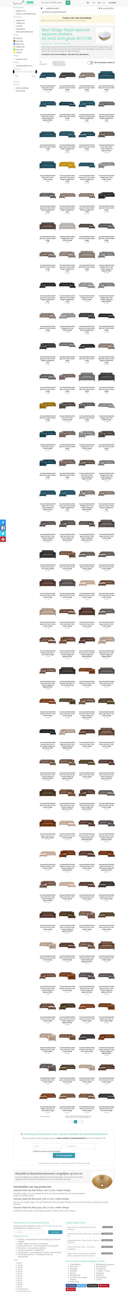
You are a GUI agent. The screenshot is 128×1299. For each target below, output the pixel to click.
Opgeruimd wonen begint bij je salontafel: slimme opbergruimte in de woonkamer (90, 1254)
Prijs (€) (16, 69)
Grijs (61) (19, 38)
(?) (114, 62)
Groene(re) (30, 2)
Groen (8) (19, 50)
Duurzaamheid (101, 1267)
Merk (16, 56)
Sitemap (73, 1273)
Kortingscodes (101, 1269)
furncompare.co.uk (24, 1291)
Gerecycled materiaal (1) (24, 32)
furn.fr (20, 1263)
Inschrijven (55, 1232)
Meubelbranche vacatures (105, 1264)
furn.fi (20, 1287)
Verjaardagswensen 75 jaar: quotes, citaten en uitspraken (90, 1241)
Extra (16, 85)
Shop (16, 62)
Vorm (16, 82)
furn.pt (20, 1282)
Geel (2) (19, 52)
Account (102, 3)
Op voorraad (20, 91)
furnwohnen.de (23, 1289)
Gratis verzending (22, 88)
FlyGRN (20, 1244)
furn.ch (20, 1278)
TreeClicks (21, 1239)
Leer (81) (19, 26)
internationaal (38, 1250)
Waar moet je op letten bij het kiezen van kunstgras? (90, 1228)
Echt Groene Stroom (25, 1246)
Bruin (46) (19, 41)
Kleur (16, 35)
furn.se (20, 1276)
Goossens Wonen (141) (24, 66)
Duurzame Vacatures (25, 1250)
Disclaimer (73, 1271)
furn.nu (20, 1272)
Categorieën (18, 7)
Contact (99, 1279)
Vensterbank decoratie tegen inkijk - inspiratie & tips (90, 1235)
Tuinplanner (100, 1273)
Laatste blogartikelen (76, 1222)
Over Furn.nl (74, 1267)
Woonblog (73, 1269)
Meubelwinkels (75, 1275)
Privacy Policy (74, 1282)
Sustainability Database (26, 1254)
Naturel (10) (20, 47)
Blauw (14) (20, 44)
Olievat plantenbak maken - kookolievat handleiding (90, 1248)
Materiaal (17, 17)
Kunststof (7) (20, 29)
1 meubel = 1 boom (103, 1271)
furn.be (20, 1265)
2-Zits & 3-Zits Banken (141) (26, 14)
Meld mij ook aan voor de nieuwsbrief (46, 1151)
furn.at (20, 1269)
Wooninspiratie (101, 1277)
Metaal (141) (20, 20)
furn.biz (20, 1285)
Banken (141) (20, 11)
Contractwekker (23, 1252)
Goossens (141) (21, 59)
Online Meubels (75, 1264)
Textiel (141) (20, 23)
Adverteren (100, 1275)
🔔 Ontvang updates (64, 1155)
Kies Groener (22, 1248)
